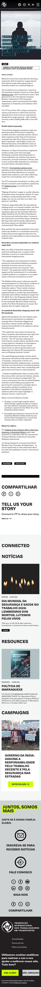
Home (5, 64)
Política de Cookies (19, 947)
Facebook (20, 882)
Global (5, 630)
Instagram (20, 888)
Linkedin (13, 888)
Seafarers (7, 463)
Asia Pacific (20, 463)
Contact (20, 863)
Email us (5, 518)
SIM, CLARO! (10, 972)
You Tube (27, 882)
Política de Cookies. (20, 983)
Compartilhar (19, 487)
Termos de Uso (18, 943)
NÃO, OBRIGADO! (31, 972)
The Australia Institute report (21, 167)
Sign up (20, 836)
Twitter (13, 882)
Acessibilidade (17, 939)
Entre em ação (33, 5)
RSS (27, 888)
